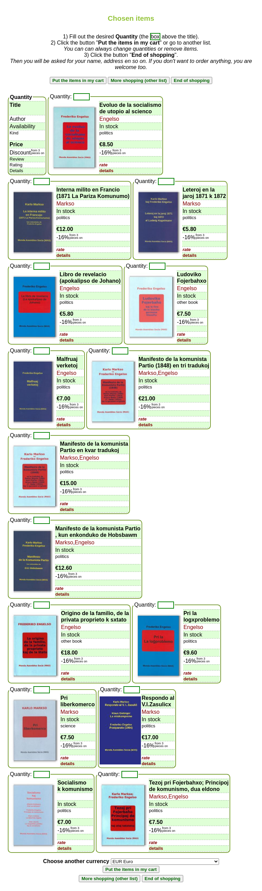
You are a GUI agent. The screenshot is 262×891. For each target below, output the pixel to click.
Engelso (109, 119)
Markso (65, 204)
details (106, 170)
